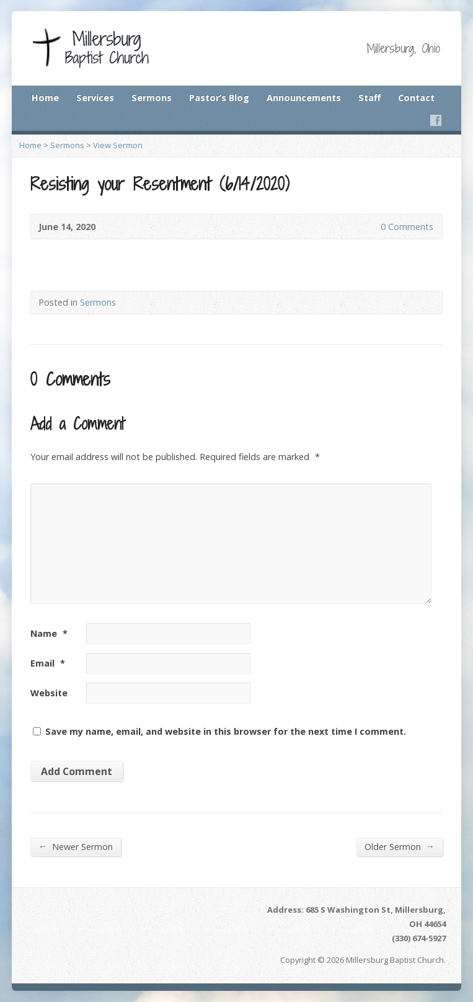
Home (45, 98)
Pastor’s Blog (219, 98)
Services (95, 98)
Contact (416, 98)
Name (49, 633)
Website (49, 693)
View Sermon (118, 145)
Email (47, 663)
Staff (369, 98)
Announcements (304, 98)
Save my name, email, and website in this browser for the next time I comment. (225, 731)
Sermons (151, 98)
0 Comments (370, 226)
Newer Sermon (75, 846)
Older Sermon (400, 846)
